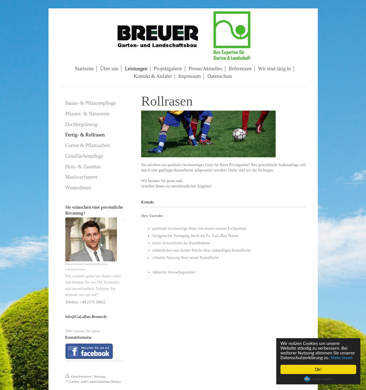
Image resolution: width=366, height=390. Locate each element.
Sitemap (100, 376)
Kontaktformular (78, 337)
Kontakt (147, 202)
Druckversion (78, 376)
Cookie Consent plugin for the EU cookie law (318, 379)
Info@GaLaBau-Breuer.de (86, 317)
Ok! (318, 369)
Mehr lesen (342, 358)
